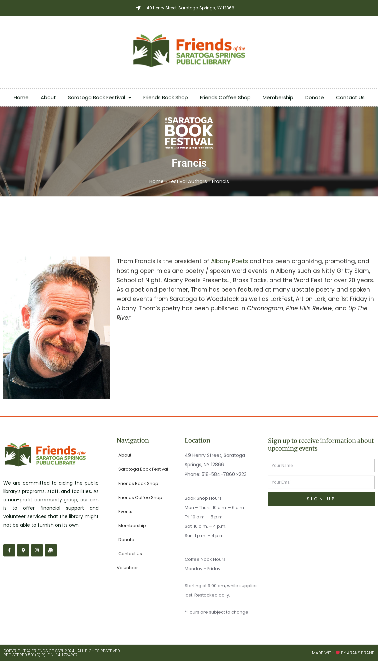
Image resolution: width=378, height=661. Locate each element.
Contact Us (350, 97)
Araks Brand (361, 652)
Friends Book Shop (165, 97)
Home (21, 97)
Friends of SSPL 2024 (52, 650)
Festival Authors (188, 181)
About (48, 97)
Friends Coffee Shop (225, 97)
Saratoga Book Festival (99, 98)
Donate (314, 97)
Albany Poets (229, 261)
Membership (278, 97)
